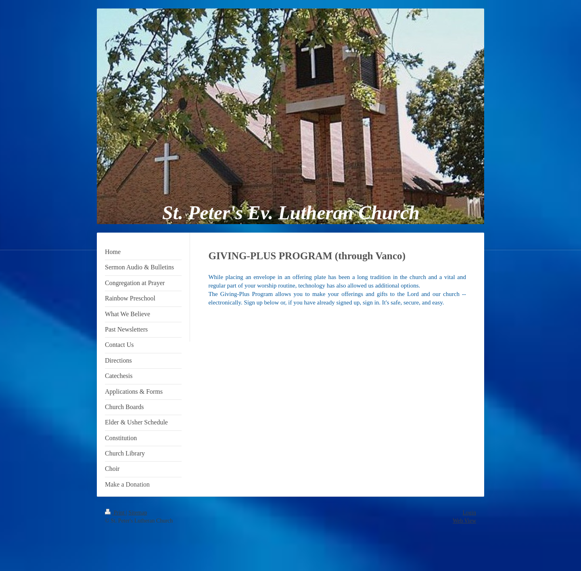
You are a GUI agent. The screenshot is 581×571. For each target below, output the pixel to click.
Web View (464, 521)
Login (469, 513)
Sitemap (138, 513)
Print (115, 513)
